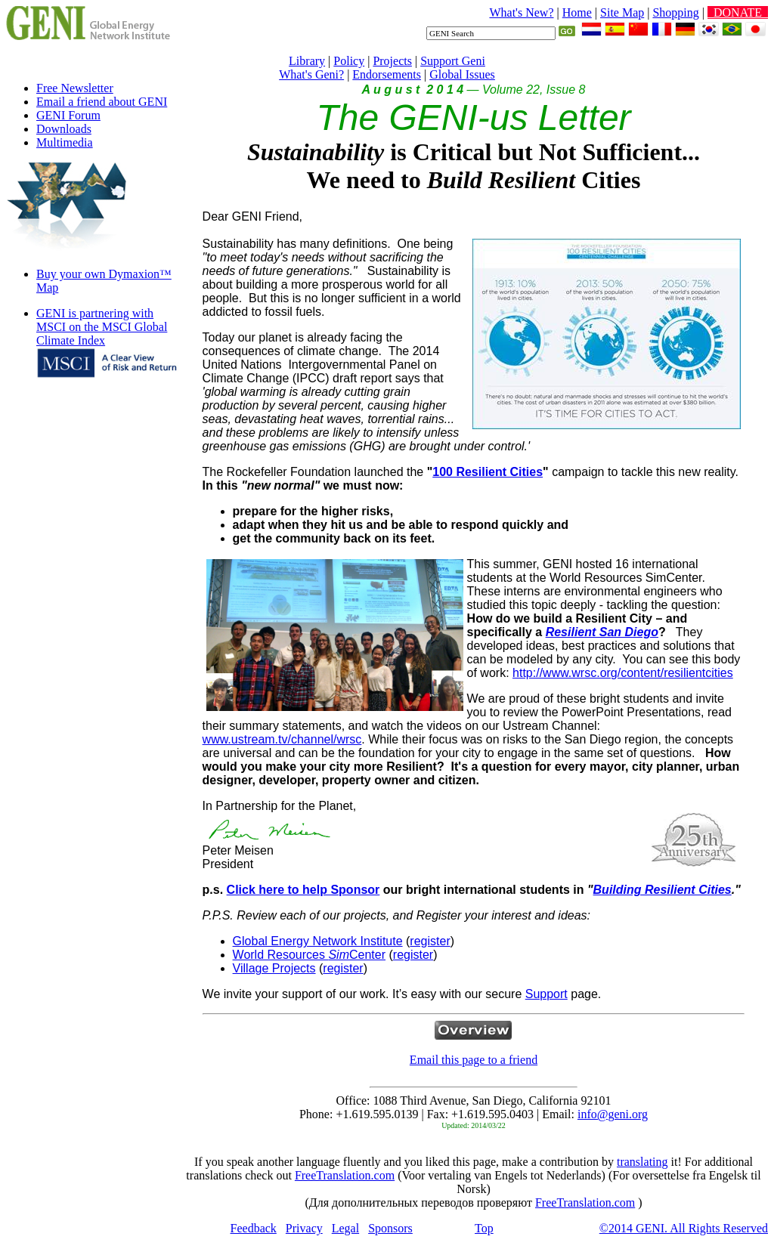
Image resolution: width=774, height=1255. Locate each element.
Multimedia (64, 142)
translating (642, 1161)
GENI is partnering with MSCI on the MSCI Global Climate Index (101, 327)
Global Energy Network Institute (318, 941)
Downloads (63, 128)
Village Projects (274, 968)
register (430, 941)
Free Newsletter (74, 88)
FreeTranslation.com (345, 1175)
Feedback (254, 1228)
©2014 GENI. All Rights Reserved (683, 1228)
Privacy (304, 1228)
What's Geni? (311, 74)
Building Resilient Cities (662, 889)
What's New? (521, 12)
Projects (392, 60)
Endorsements (386, 74)
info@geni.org (612, 1114)
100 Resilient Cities (487, 471)
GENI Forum (68, 115)
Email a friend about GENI (101, 101)
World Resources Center (309, 954)
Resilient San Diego (602, 632)
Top (484, 1228)
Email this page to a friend (473, 1059)
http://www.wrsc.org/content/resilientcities (622, 672)
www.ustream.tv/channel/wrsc (282, 739)
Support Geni (452, 60)
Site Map (622, 12)
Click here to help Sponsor (303, 889)
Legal (345, 1228)
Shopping (675, 12)
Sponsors (390, 1228)
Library (307, 60)
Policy (348, 60)
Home (577, 12)
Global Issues (462, 74)
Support (546, 994)
